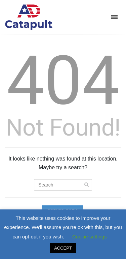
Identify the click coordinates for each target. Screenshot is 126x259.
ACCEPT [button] (63, 248)
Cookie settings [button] (89, 236)
